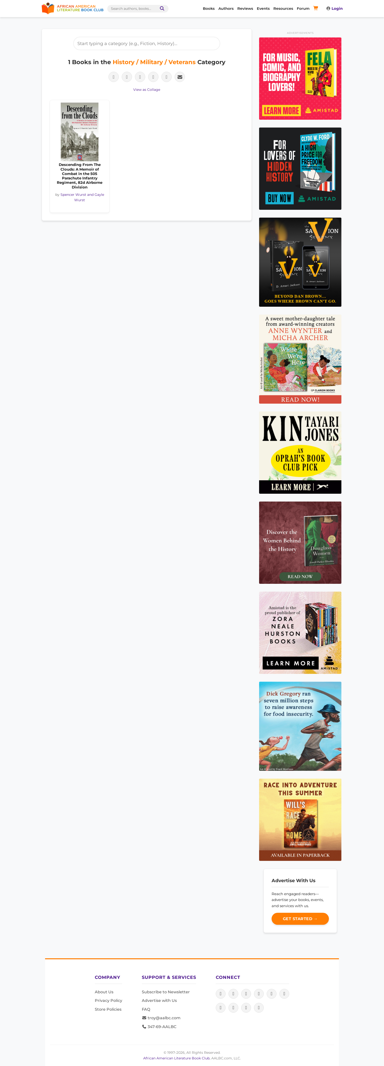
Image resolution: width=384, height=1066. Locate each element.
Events (263, 8)
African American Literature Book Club (176, 1058)
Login (334, 8)
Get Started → (300, 918)
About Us (104, 992)
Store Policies (108, 1009)
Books (209, 8)
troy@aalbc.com (161, 1018)
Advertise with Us (159, 1000)
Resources (283, 8)
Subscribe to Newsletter (166, 992)
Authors (226, 8)
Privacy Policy (108, 1000)
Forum (303, 8)
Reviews (245, 8)
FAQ (146, 1009)
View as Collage (146, 89)
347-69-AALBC (159, 1026)
